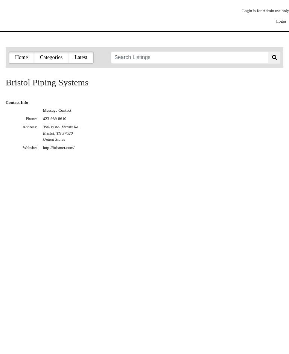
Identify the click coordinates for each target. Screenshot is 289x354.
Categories (51, 57)
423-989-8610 (54, 118)
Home (21, 57)
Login (281, 21)
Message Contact (57, 110)
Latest (81, 57)
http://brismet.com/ (59, 147)
